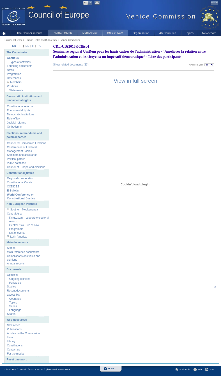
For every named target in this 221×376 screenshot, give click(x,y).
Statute (11, 248)
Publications (14, 329)
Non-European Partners (22, 204)
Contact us (13, 349)
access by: (13, 294)
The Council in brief (29, 33)
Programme (14, 74)
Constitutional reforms (20, 106)
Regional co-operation (20, 178)
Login (214, 3)
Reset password (17, 359)
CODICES (13, 186)
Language (15, 310)
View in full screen (135, 81)
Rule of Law (115, 32)
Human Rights (62, 32)
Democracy (89, 32)
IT (33, 45)
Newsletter (13, 325)
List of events (17, 232)
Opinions (12, 274)
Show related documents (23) (70, 64)
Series (13, 306)
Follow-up (15, 282)
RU (39, 45)
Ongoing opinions (19, 278)
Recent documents (18, 290)
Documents (14, 269)
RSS (212, 369)
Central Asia (14, 213)
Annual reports (16, 263)
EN (85, 3)
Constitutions (15, 345)
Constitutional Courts (19, 182)
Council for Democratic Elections (26, 143)
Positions (12, 86)
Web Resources (17, 319)
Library (11, 341)
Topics (189, 33)
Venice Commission (71, 40)
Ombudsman (15, 126)
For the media (15, 353)
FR (90, 3)
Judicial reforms (16, 122)
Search (11, 313)
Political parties (16, 159)
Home (5, 33)
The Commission (17, 52)
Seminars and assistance (22, 154)
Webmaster (65, 369)
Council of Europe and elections (26, 167)
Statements (16, 90)
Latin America (18, 236)
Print (200, 369)
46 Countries (167, 33)
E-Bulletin (12, 190)
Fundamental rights (18, 110)
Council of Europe (58, 14)
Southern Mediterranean (24, 209)
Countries (15, 298)
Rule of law (13, 118)
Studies (11, 286)
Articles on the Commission (23, 333)
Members (15, 82)
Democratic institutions (20, 114)
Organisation (141, 33)
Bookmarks (185, 369)
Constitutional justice (20, 173)
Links (10, 337)
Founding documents (19, 66)
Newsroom (209, 33)
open (111, 368)
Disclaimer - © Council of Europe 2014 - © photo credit (31, 369)
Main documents (17, 242)
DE (27, 45)
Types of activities (20, 62)
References (14, 78)
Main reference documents (23, 252)
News (10, 70)
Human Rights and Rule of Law (41, 40)
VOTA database (16, 163)
